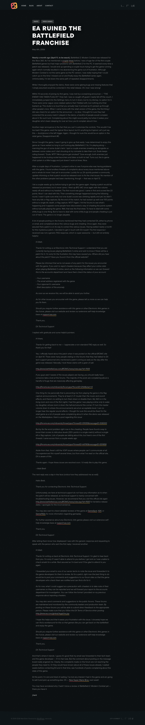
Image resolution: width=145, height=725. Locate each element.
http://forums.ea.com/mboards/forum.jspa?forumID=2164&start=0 (64, 387)
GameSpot (92, 511)
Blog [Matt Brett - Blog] (31, 5)
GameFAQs (41, 514)
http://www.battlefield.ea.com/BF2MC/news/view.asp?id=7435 (63, 369)
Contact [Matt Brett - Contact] (49, 5)
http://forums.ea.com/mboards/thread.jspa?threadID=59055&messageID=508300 (71, 423)
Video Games (47, 21)
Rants (36, 21)
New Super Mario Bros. (79, 680)
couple (65, 60)
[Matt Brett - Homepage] (14, 6)
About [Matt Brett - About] (39, 5)
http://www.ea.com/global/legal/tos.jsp (52, 613)
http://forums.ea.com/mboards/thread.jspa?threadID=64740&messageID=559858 (71, 444)
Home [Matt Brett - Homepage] (23, 5)
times (71, 60)
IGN (99, 511)
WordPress (40, 718)
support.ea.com (49, 314)
